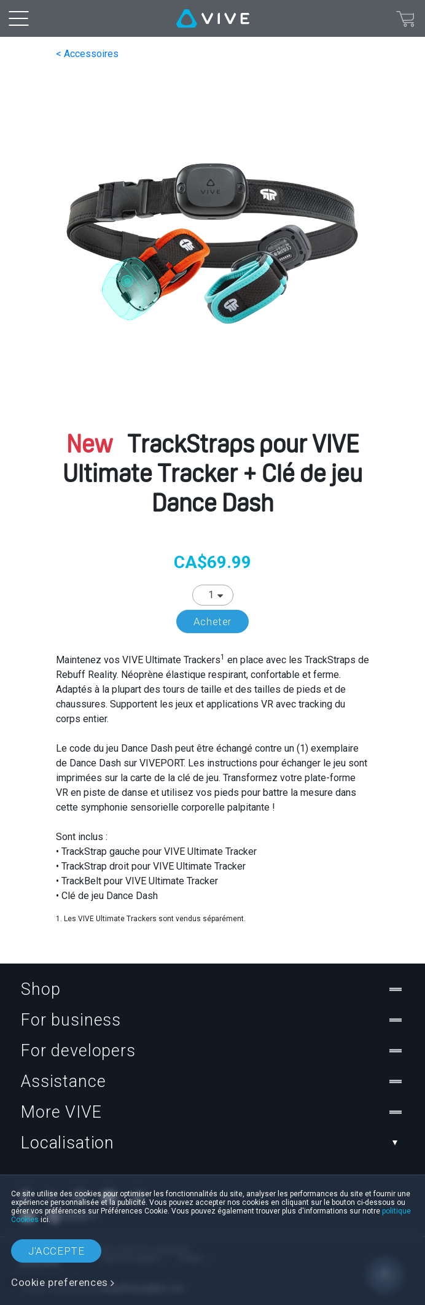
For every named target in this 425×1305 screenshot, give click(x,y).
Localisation (212, 1143)
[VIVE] (212, 18)
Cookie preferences (59, 1282)
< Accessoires (87, 54)
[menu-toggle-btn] (18, 18)
